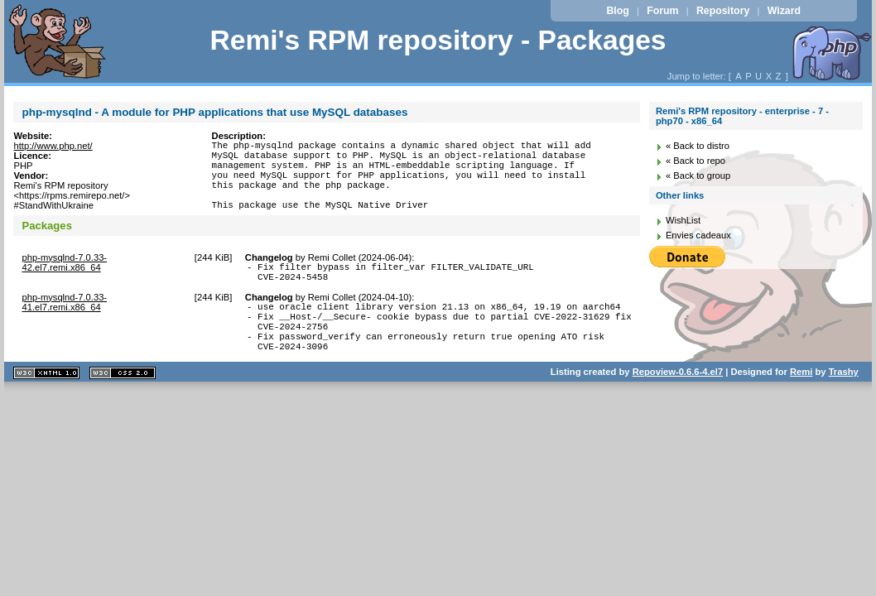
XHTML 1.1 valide (46, 407)
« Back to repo (695, 161)
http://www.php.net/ (52, 146)
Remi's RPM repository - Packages (437, 40)
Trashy (844, 406)
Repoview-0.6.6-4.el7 (678, 406)
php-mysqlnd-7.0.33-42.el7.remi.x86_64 (64, 280)
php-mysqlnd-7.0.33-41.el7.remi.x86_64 (64, 324)
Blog (617, 11)
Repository (722, 11)
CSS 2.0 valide (122, 407)
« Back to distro (697, 146)
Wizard (784, 11)
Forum (662, 11)
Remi (801, 406)
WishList (683, 220)
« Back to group (698, 175)
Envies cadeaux (698, 235)
